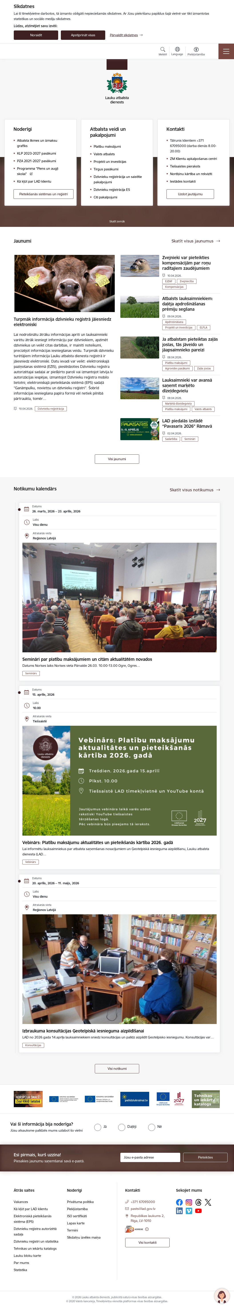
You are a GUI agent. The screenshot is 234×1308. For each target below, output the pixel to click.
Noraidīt (36, 35)
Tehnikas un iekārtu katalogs (35, 1248)
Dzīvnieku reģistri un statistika (36, 1241)
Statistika (20, 1270)
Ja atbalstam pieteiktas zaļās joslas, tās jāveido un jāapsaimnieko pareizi (190, 345)
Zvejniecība (187, 281)
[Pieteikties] (205, 1157)
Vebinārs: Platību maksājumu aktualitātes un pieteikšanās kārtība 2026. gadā (97, 842)
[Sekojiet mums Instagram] (189, 1202)
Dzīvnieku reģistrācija (51, 408)
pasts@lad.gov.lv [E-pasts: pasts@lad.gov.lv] (143, 1209)
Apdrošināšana (174, 322)
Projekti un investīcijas (178, 327)
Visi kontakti (148, 1242)
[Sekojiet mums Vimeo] (189, 1211)
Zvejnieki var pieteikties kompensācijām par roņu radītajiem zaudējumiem (186, 263)
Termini (72, 1230)
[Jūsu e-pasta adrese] (150, 1157)
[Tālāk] (213, 1099)
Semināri (189, 439)
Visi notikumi (117, 1068)
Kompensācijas (174, 286)
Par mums (21, 1263)
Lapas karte (76, 1223)
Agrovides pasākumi (177, 368)
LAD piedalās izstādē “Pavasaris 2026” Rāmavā (187, 423)
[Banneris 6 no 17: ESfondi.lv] (170, 1099)
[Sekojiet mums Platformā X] (208, 1202)
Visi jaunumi (117, 459)
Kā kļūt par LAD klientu (31, 1209)
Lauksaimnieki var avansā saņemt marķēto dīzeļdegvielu (187, 385)
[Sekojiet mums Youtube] (198, 1210)
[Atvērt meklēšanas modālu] (163, 52)
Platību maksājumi (176, 363)
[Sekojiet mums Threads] (198, 1202)
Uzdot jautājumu (190, 194)
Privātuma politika (80, 1202)
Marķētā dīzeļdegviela (178, 403)
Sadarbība (171, 439)
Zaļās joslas (204, 368)
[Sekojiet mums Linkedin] (179, 1210)
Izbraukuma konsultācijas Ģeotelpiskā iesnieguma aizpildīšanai (83, 1031)
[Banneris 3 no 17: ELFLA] (63, 1099)
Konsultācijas (33, 1045)
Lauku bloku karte (27, 1256)
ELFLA (203, 327)
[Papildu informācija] (147, 1229)
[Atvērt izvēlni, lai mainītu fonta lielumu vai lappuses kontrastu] (196, 52)
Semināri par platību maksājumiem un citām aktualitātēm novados (87, 659)
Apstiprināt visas (83, 35)
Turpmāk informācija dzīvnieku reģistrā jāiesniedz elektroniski (62, 321)
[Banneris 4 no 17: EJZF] (99, 1099)
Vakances (21, 1202)
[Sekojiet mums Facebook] (179, 1202)
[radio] (100, 1126)
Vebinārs (30, 862)
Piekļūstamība (77, 1209)
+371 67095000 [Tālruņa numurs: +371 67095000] (143, 1202)
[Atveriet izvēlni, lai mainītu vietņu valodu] (177, 52)
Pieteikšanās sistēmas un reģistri (43, 194)
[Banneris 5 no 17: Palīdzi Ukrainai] (134, 1099)
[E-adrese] (134, 1229)
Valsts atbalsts (203, 409)
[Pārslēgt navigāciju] (226, 51)
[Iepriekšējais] (21, 1099)
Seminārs (31, 673)
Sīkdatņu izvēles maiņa (84, 1237)
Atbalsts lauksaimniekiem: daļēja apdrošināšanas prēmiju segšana (187, 304)
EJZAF (169, 281)
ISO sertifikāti (77, 1216)
